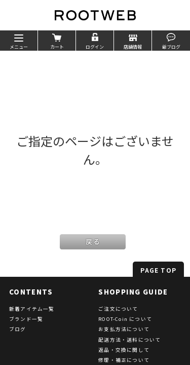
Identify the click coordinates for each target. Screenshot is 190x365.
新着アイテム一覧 (32, 308)
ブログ (17, 329)
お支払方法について (123, 329)
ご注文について (118, 308)
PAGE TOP (158, 270)
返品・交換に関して (123, 349)
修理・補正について (123, 359)
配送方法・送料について (129, 339)
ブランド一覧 (26, 318)
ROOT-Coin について (125, 318)
